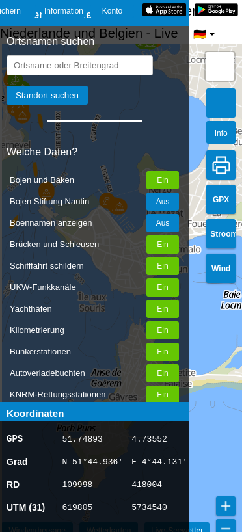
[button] (220, 66)
